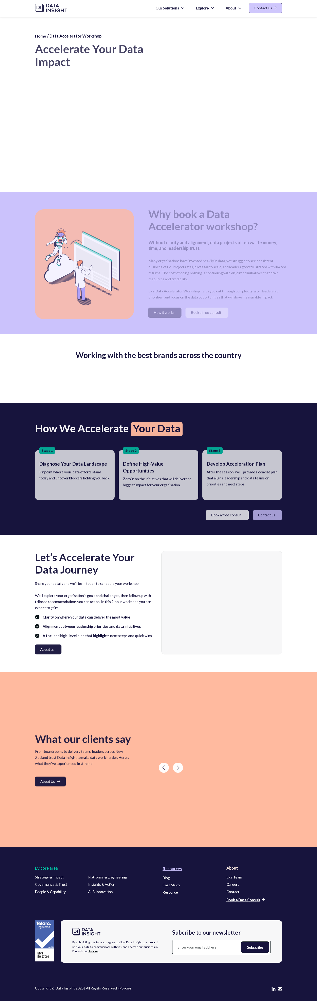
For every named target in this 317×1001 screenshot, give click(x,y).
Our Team (234, 878)
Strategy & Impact (49, 878)
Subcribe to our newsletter (206, 933)
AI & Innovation (100, 893)
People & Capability (50, 893)
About (231, 8)
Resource (170, 893)
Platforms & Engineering (107, 878)
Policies (93, 952)
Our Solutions (167, 8)
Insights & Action (101, 886)
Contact (232, 893)
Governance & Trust (51, 886)
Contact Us (265, 8)
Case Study (171, 886)
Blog (166, 879)
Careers (232, 886)
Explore (202, 8)
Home (40, 39)
